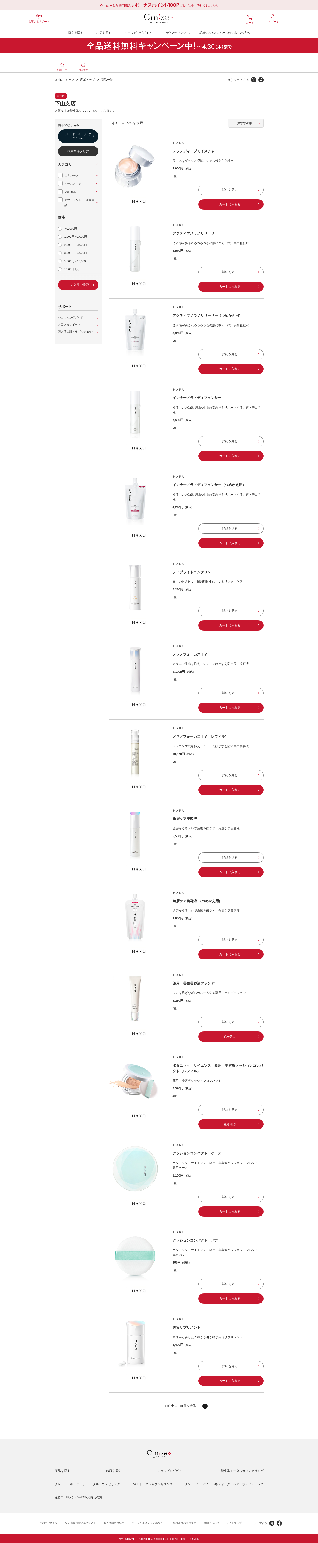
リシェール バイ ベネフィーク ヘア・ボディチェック (224, 1483)
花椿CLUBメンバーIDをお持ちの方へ (224, 31)
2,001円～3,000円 (75, 243)
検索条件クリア (78, 150)
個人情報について (114, 1521)
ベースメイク (72, 182)
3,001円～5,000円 (75, 251)
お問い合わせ (211, 1521)
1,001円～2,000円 (75, 235)
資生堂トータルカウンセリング (242, 1469)
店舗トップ (87, 78)
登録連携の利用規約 (184, 1521)
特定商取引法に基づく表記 (80, 1521)
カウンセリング (175, 31)
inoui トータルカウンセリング (152, 1483)
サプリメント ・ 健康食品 (79, 201)
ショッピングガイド (138, 31)
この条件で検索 (78, 283)
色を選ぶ (230, 1035)
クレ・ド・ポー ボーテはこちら (78, 135)
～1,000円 (70, 227)
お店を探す (103, 31)
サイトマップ (234, 1521)
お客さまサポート (69, 323)
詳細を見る (229, 188)
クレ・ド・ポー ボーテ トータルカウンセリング (87, 1483)
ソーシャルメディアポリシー (149, 1521)
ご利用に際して (49, 1521)
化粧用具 (70, 191)
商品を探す (75, 31)
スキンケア (71, 174)
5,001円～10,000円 (76, 260)
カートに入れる (230, 203)
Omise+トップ (64, 78)
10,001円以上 (73, 268)
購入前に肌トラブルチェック (76, 330)
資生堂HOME (127, 1537)
